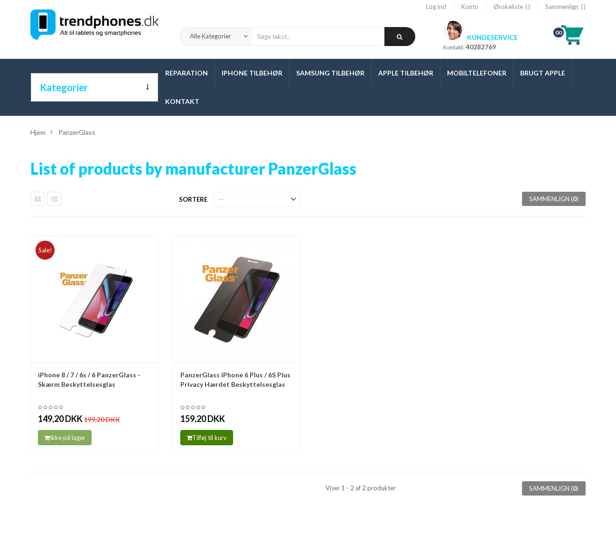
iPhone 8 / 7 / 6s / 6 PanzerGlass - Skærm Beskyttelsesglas (89, 379)
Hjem (38, 132)
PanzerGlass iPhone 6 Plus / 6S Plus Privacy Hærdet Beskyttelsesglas (235, 379)
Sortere (193, 199)
